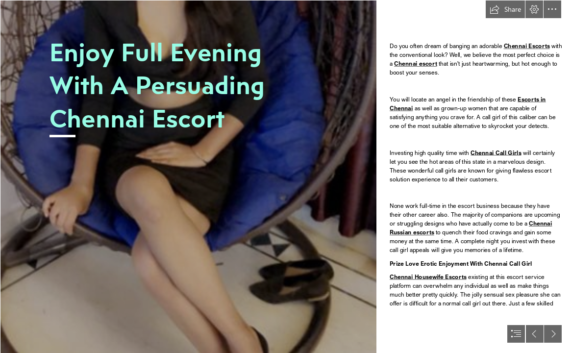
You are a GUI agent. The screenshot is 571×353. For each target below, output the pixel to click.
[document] (285, 176)
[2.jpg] (188, 176)
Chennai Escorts (526, 46)
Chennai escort (415, 64)
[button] (505, 9)
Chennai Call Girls (496, 152)
